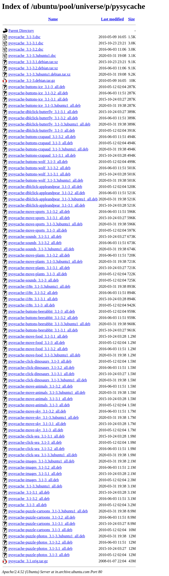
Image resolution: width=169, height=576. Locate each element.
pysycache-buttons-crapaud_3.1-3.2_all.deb (41, 137)
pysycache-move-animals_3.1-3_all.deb (39, 405)
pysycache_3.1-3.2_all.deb (29, 499)
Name (53, 19)
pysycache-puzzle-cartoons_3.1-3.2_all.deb (41, 517)
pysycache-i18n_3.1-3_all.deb (31, 305)
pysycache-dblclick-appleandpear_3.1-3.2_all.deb (46, 193)
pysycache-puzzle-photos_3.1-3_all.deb (38, 555)
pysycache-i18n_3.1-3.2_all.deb (33, 293)
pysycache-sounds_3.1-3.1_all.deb (35, 236)
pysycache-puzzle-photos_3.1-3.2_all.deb (40, 542)
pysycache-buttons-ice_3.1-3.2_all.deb (38, 93)
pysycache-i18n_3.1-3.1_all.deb (33, 299)
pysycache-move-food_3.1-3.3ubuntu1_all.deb (44, 355)
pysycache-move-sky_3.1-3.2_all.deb (37, 411)
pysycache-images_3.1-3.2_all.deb (35, 467)
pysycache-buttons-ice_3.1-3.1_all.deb (38, 99)
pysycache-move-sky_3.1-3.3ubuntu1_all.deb (43, 417)
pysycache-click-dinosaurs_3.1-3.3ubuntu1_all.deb (47, 380)
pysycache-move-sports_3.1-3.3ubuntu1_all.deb (45, 224)
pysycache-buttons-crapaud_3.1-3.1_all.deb (41, 155)
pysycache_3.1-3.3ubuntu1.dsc (32, 56)
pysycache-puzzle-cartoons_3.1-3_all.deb (40, 530)
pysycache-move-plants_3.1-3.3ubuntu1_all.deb (45, 261)
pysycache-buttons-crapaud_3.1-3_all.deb (40, 143)
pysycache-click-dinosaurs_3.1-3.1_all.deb (41, 374)
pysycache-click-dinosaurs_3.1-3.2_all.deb (41, 368)
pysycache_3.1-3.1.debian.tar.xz (33, 62)
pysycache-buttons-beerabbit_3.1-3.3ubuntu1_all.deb (49, 324)
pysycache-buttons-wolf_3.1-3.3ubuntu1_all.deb (45, 180)
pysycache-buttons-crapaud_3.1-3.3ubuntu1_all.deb (48, 149)
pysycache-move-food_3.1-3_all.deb (36, 343)
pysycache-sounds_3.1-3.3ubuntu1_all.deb (41, 249)
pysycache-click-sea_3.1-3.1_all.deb (36, 436)
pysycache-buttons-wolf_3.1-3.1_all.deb (39, 174)
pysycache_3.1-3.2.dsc (25, 49)
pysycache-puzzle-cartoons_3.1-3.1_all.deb (41, 524)
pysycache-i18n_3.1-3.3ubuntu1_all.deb (39, 286)
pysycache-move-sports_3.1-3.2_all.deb (39, 212)
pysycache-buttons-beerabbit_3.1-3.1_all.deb (43, 330)
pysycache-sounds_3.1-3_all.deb (33, 280)
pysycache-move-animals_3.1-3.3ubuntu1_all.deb (46, 392)
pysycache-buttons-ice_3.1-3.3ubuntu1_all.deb (44, 105)
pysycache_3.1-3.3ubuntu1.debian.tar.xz (39, 74)
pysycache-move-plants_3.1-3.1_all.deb (39, 268)
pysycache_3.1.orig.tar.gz (28, 561)
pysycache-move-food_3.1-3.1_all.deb (38, 336)
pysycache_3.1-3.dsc (24, 37)
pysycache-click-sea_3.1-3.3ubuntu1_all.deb (42, 455)
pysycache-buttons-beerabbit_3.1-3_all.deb (41, 311)
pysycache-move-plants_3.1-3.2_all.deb (39, 255)
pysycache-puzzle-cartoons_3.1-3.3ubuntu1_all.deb (48, 511)
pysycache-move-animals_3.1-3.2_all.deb (40, 386)
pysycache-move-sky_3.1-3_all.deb (35, 430)
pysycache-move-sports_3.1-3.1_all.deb (39, 218)
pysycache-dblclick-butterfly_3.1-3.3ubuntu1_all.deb (49, 124)
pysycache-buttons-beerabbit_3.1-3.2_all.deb (43, 318)
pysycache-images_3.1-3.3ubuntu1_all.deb (41, 461)
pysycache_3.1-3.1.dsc (25, 43)
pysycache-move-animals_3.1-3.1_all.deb (40, 399)
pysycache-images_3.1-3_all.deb (33, 480)
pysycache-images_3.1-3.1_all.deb (35, 474)
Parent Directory (21, 31)
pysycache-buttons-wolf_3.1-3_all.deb (38, 162)
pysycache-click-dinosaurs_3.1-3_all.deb (39, 361)
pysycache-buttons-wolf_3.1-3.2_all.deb (39, 168)
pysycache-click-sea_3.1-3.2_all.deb (36, 449)
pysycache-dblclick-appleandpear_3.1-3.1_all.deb (46, 205)
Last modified (112, 19)
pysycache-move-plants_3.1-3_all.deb (37, 274)
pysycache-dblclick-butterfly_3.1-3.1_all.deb (43, 112)
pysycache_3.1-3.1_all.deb (29, 492)
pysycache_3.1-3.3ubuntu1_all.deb (35, 486)
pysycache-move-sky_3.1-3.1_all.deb (37, 424)
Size (131, 19)
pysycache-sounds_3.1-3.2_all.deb (35, 243)
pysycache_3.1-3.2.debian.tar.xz (33, 68)
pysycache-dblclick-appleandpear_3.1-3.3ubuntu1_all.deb (53, 199)
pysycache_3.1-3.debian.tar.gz (31, 80)
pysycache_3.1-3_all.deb (27, 505)
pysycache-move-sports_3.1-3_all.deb (37, 230)
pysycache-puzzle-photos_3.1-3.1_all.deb (40, 548)
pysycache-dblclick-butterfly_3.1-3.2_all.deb (43, 118)
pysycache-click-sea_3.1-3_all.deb (35, 442)
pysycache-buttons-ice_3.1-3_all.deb (36, 87)
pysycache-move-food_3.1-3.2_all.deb (38, 349)
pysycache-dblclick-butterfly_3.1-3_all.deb (41, 130)
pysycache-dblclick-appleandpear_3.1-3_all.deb (45, 187)
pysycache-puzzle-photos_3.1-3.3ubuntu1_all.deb (46, 536)
